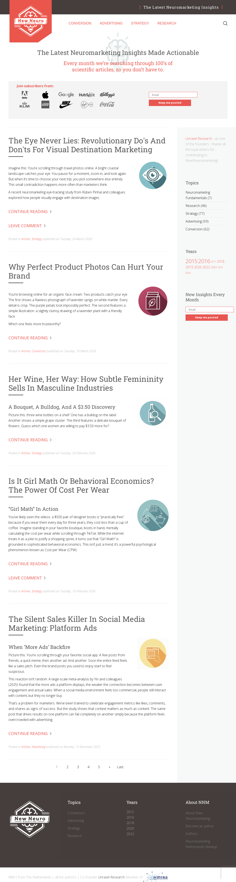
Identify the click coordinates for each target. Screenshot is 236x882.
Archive (25, 239)
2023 (214, 267)
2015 (191, 261)
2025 (188, 272)
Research (166, 23)
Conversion (80, 23)
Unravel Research (199, 138)
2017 (213, 261)
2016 (204, 261)
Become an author (200, 826)
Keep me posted (170, 103)
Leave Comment (25, 225)
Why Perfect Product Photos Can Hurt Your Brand (85, 271)
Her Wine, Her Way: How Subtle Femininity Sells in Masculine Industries (85, 383)
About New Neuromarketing (198, 816)
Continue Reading (28, 211)
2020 (198, 267)
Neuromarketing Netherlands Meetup (201, 844)
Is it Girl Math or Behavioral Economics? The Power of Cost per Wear (81, 485)
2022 (206, 267)
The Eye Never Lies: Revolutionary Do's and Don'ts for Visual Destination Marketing (86, 144)
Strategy (140, 23)
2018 (220, 261)
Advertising (111, 23)
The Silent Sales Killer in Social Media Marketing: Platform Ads (76, 623)
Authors (192, 833)
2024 (220, 267)
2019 (189, 267)
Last (120, 767)
